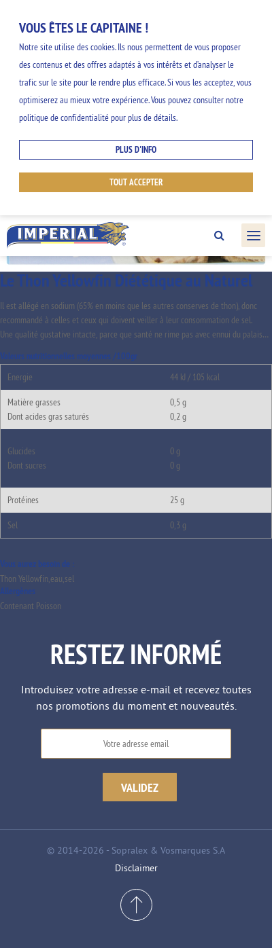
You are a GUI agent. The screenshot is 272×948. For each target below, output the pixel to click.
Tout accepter (136, 182)
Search (219, 235)
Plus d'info (136, 150)
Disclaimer (136, 868)
